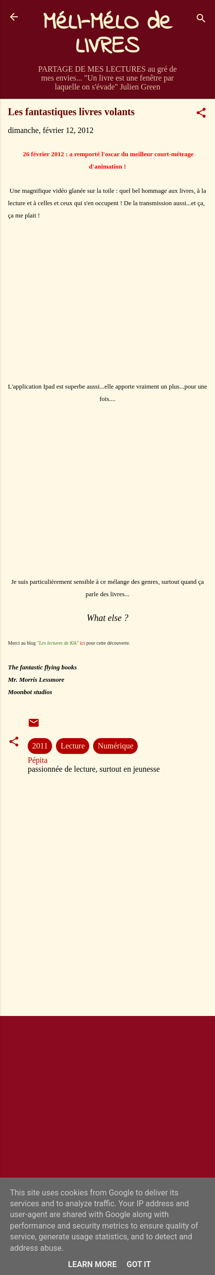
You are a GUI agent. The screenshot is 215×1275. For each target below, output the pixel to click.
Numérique (115, 746)
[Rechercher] (201, 20)
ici (82, 643)
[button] (201, 114)
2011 (40, 746)
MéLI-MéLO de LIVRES (107, 34)
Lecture (72, 746)
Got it (138, 1264)
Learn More (92, 1264)
